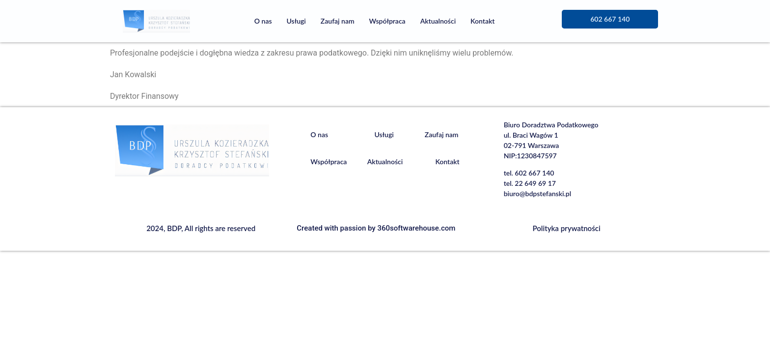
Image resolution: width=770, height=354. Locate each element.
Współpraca (387, 21)
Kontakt (482, 21)
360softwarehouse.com (416, 228)
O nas (263, 21)
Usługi (296, 21)
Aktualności (438, 21)
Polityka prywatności (567, 228)
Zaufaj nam (338, 21)
